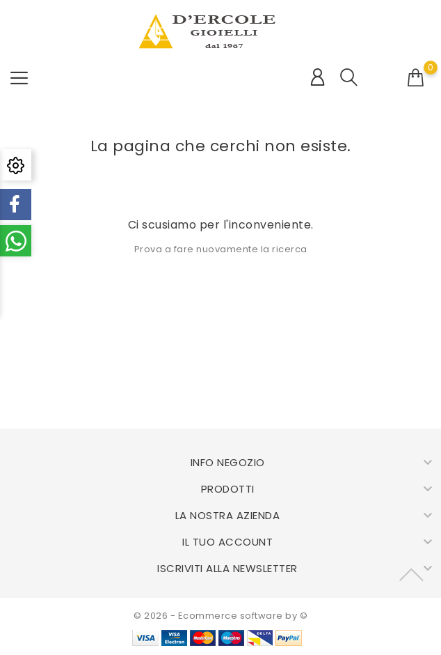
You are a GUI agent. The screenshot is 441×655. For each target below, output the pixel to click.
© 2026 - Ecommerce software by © (220, 615)
